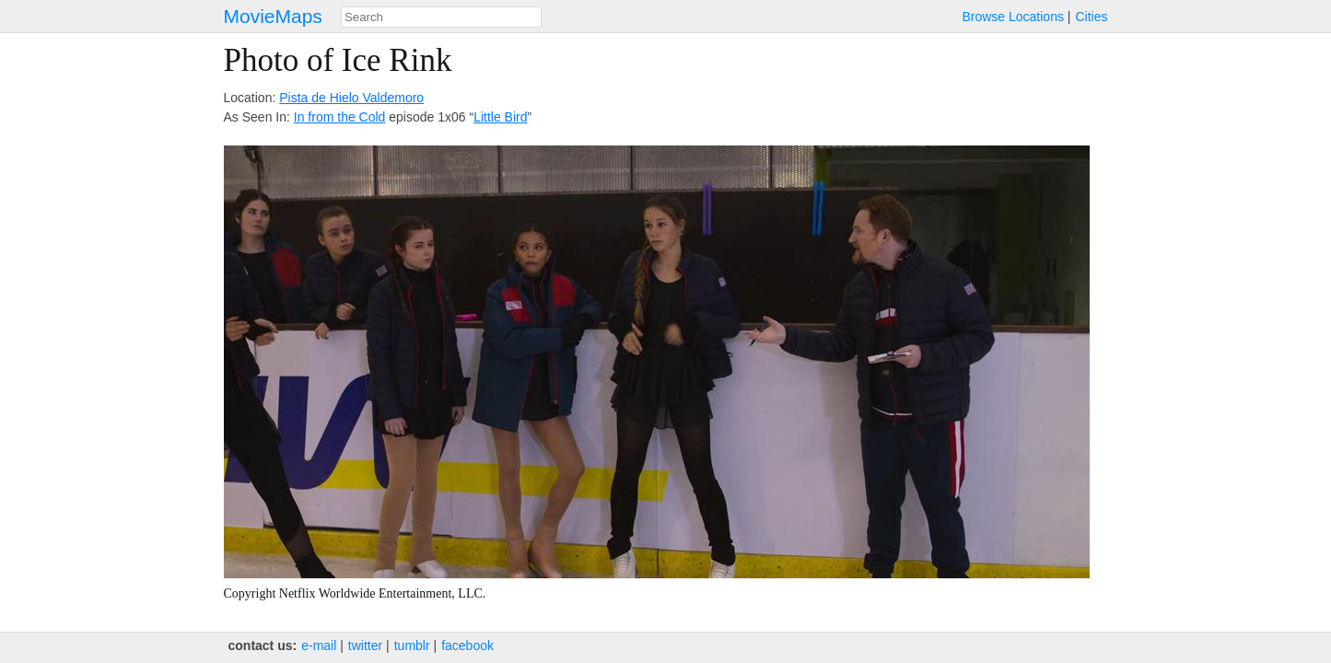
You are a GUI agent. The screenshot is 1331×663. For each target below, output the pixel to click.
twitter (365, 645)
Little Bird (500, 117)
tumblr (412, 645)
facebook (467, 645)
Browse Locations (1013, 16)
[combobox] (441, 17)
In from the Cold (340, 117)
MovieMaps (273, 16)
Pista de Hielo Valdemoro (351, 97)
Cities (1091, 16)
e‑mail (318, 645)
